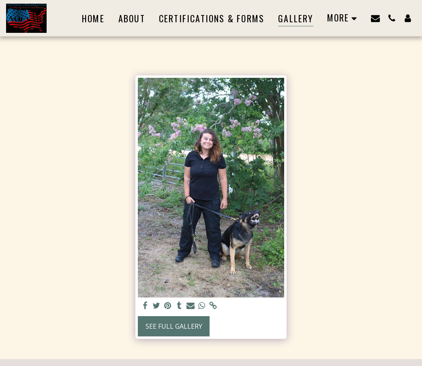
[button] (375, 18)
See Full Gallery (174, 326)
